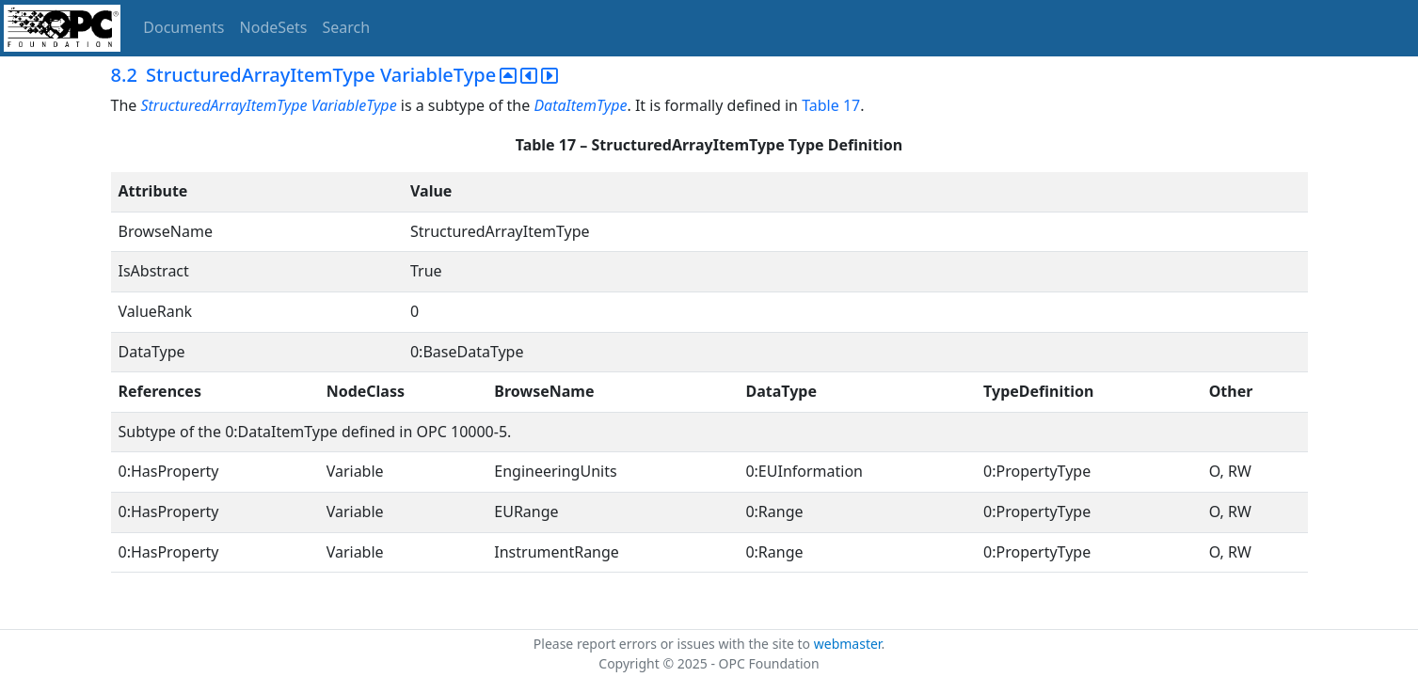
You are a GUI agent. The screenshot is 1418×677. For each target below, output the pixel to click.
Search (347, 27)
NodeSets (274, 27)
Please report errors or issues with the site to (674, 644)
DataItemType (580, 105)
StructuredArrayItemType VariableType (268, 105)
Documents (183, 27)
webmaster (848, 644)
